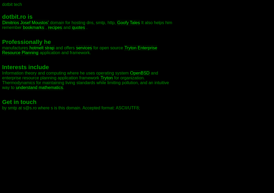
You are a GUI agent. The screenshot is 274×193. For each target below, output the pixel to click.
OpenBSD (140, 73)
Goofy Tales (128, 22)
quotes (78, 27)
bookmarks (33, 27)
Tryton (107, 78)
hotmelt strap (41, 48)
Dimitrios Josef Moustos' (25, 22)
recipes (55, 27)
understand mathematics (39, 87)
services (84, 48)
